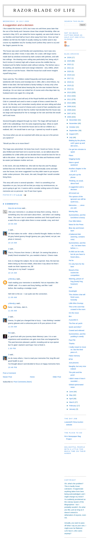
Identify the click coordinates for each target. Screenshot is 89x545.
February (73, 406)
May (71, 395)
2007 (69, 113)
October (72, 127)
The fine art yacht (75, 323)
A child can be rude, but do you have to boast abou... (77, 254)
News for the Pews (76, 224)
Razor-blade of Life (44, 10)
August (72, 134)
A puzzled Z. (73, 320)
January (72, 409)
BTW (71, 359)
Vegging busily (74, 159)
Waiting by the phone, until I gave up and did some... (77, 143)
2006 (69, 117)
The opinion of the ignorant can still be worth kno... (77, 199)
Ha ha (71, 260)
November (73, 123)
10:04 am (12, 224)
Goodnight (73, 291)
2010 (69, 103)
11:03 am (12, 327)
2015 (69, 85)
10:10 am (12, 243)
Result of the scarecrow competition (74, 272)
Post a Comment (9, 373)
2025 (69, 61)
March (72, 402)
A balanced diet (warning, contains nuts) (77, 236)
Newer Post (7, 377)
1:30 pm (12, 348)
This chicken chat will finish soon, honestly (77, 297)
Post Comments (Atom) (23, 382)
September (73, 130)
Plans (71, 155)
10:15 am (12, 273)
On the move (74, 313)
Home (32, 377)
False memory (74, 356)
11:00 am (12, 297)
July (71, 137)
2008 (69, 110)
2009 (69, 106)
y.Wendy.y (12, 279)
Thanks (72, 343)
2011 (69, 99)
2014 (69, 89)
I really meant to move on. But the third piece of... (77, 349)
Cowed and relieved (76, 330)
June (71, 392)
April (71, 399)
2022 (69, 64)
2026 (69, 57)
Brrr (70, 316)
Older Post (57, 377)
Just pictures (74, 363)
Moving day (73, 211)
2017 (69, 78)
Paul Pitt (72, 340)
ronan (67, 46)
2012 (69, 96)
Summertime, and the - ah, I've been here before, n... (77, 245)
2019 (69, 75)
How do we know (14, 208)
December (73, 120)
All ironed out (74, 193)
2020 (69, 71)
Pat (9, 333)
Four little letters (75, 221)
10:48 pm (12, 367)
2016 (69, 82)
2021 (69, 68)
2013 (69, 92)
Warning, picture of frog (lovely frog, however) (76, 281)
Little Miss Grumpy (76, 303)
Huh (70, 287)
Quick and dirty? (75, 327)
